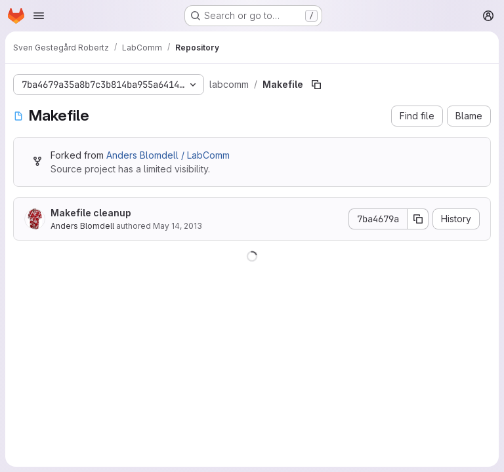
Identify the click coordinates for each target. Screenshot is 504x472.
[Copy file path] (316, 84)
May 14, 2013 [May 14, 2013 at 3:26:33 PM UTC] (177, 226)
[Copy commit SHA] (418, 218)
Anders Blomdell (82, 226)
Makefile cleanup (91, 212)
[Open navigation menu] (38, 15)
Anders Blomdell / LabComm (168, 155)
